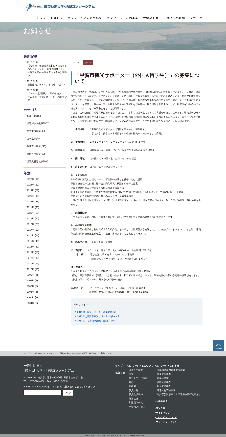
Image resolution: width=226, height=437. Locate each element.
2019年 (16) (33, 218)
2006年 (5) (32, 291)
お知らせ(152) (34, 115)
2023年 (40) (33, 196)
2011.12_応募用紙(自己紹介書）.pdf (96, 320)
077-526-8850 (37, 381)
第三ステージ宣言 (138, 378)
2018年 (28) (33, 224)
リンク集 (160, 408)
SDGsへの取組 (174, 18)
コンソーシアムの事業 (122, 18)
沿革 (131, 374)
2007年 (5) (32, 286)
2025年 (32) (33, 184)
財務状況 (133, 398)
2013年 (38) (33, 252)
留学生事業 (163, 378)
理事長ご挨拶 (136, 370)
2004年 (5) (32, 303)
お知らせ (57, 18)
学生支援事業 (164, 374)
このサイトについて (166, 417)
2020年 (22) (33, 213)
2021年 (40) (33, 207)
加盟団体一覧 (136, 402)
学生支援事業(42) (36, 131)
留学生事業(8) (34, 138)
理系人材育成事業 (166, 390)
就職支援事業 (164, 382)
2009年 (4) (32, 275)
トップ (41, 18)
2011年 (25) (33, 263)
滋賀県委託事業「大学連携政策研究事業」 (179, 394)
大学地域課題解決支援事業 (171, 370)
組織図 (132, 386)
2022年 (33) (33, 201)
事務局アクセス (137, 406)
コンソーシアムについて (85, 18)
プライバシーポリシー (167, 422)
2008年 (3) (32, 280)
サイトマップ (162, 412)
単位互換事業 (164, 386)
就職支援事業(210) (36, 146)
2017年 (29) (33, 229)
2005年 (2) (32, 297)
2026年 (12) (33, 179)
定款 (131, 382)
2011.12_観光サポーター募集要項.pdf (96, 312)
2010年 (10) (33, 269)
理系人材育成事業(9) (37, 161)
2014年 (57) (33, 246)
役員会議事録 (136, 394)
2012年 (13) (33, 258)
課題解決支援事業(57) (38, 123)
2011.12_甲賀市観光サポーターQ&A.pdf (98, 316)
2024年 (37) (33, 190)
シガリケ (196, 18)
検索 (68, 392)
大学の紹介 (151, 18)
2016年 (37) (33, 235)
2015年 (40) (33, 241)
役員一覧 (133, 390)
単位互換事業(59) (36, 154)
